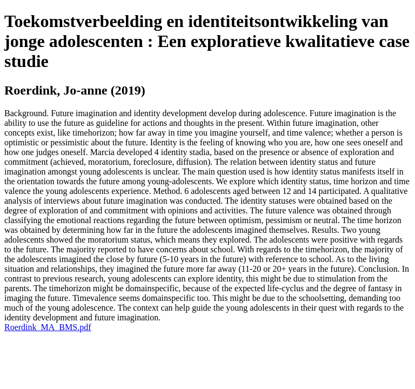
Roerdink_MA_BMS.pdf (47, 327)
